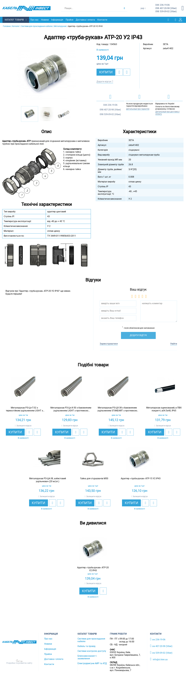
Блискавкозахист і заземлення (87, 657)
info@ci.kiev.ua (159, 659)
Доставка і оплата (85, 19)
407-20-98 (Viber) (166, 8)
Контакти (102, 19)
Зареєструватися (109, 343)
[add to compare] (126, 72)
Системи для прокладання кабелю (91, 640)
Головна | (7, 26)
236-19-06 (162, 5)
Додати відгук (104, 81)
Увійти (173, 343)
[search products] (124, 8)
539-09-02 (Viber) (166, 11)
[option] (46, 74)
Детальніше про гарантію (137, 109)
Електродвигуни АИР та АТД (92, 663)
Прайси (70, 19)
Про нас (35, 19)
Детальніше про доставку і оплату (167, 113)
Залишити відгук (24, 425)
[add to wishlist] (119, 72)
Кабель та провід (86, 646)
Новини (45, 19)
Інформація (57, 19)
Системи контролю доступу (92, 651)
